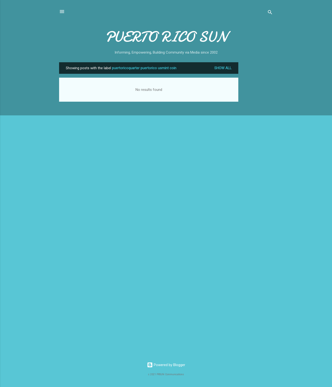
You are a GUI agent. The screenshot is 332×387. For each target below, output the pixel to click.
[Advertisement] (257, 134)
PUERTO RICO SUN (166, 36)
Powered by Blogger (166, 365)
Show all (223, 68)
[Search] (270, 13)
